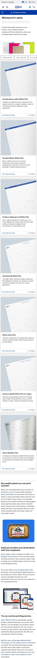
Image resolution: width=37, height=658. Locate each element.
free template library (22, 570)
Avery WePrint (6, 620)
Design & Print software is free (12, 556)
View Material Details (8, 115)
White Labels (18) (21, 57)
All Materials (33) (7, 57)
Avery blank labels (7, 494)
